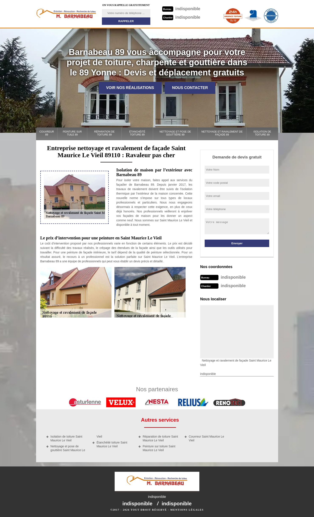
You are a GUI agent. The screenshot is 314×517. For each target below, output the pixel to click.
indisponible (181, 8)
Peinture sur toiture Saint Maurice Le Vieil (159, 448)
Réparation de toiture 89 (104, 133)
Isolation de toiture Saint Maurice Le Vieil (66, 438)
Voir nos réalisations (130, 88)
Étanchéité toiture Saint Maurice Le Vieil (112, 444)
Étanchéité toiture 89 (137, 133)
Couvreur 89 (46, 133)
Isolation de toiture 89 (262, 133)
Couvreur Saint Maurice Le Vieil (206, 438)
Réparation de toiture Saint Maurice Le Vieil (160, 438)
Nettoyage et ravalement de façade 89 (222, 133)
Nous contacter (190, 88)
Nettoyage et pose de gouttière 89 (175, 133)
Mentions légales (187, 509)
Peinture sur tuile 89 (72, 133)
